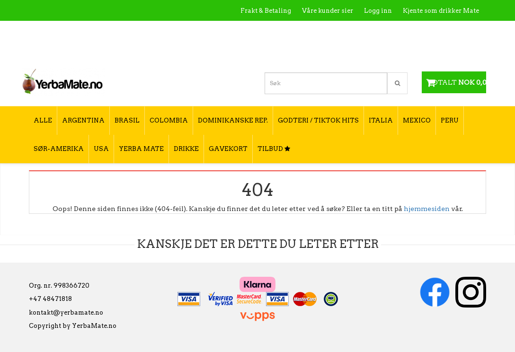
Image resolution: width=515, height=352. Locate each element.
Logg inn (378, 10)
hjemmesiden (427, 208)
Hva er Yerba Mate (290, 31)
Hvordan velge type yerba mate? (428, 50)
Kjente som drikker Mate (441, 10)
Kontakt (343, 31)
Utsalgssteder (388, 31)
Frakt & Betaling (265, 10)
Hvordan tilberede (450, 31)
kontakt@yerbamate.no (66, 312)
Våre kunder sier (327, 10)
